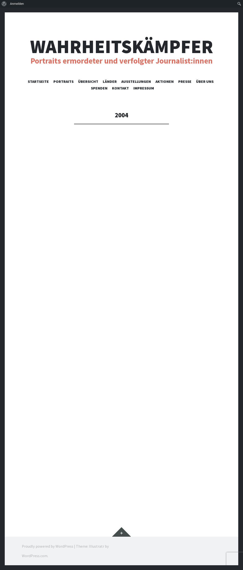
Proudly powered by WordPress (47, 546)
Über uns (205, 81)
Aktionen (164, 81)
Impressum (143, 88)
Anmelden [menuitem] (17, 3)
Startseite (38, 81)
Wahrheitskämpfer (121, 46)
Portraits (63, 81)
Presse (185, 81)
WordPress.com (34, 555)
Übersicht (88, 81)
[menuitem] (4, 4)
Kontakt (120, 88)
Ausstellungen (136, 81)
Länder (110, 81)
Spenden (99, 88)
